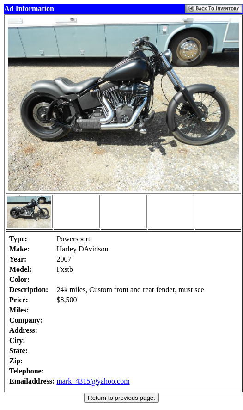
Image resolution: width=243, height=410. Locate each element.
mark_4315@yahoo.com (92, 381)
